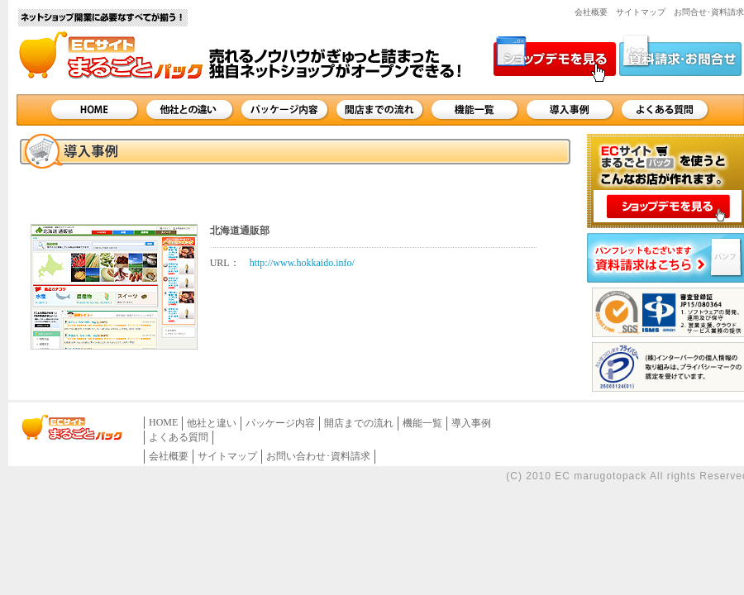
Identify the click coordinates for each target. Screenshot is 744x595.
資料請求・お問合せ (680, 58)
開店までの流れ (380, 110)
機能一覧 (475, 110)
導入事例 (570, 110)
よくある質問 (665, 110)
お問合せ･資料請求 (709, 12)
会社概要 (591, 12)
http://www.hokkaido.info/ (302, 263)
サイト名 (103, 43)
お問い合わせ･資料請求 (318, 456)
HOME (94, 110)
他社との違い (189, 110)
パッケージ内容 (285, 110)
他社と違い (211, 423)
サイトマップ (640, 12)
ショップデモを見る (555, 58)
